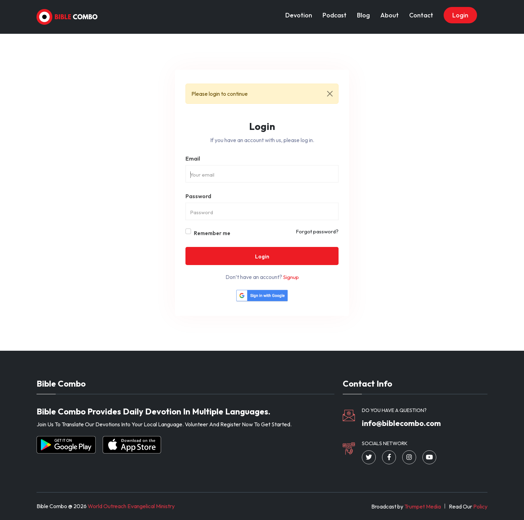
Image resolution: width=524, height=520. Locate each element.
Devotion (298, 15)
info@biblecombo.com (401, 423)
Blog (363, 15)
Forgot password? (317, 231)
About (389, 15)
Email (192, 158)
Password (198, 196)
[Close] (329, 93)
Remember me (212, 233)
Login (460, 15)
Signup (291, 277)
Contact (421, 15)
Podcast (335, 15)
